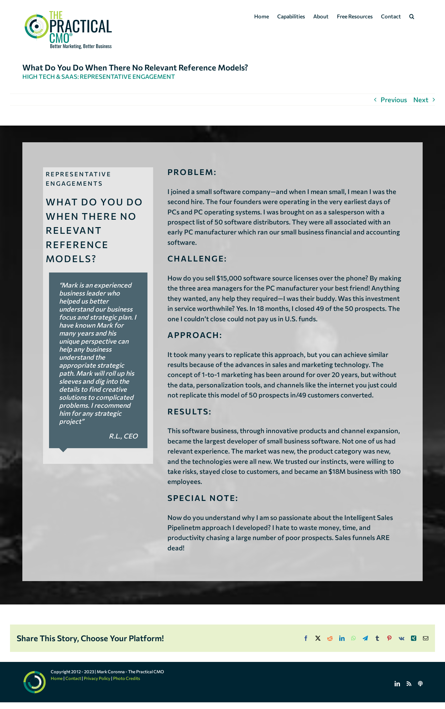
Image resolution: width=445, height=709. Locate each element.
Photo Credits (126, 678)
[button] (411, 15)
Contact (73, 678)
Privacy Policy (97, 678)
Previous (394, 100)
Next (420, 100)
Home (57, 678)
